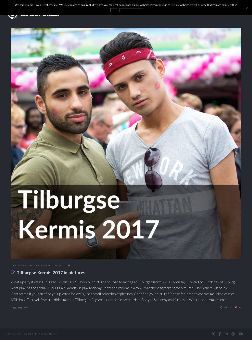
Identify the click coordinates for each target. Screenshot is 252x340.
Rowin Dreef (42, 265)
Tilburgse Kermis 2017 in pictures (51, 272)
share (228, 307)
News (57, 265)
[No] (247, 8)
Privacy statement (45, 334)
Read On (16, 307)
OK (114, 10)
